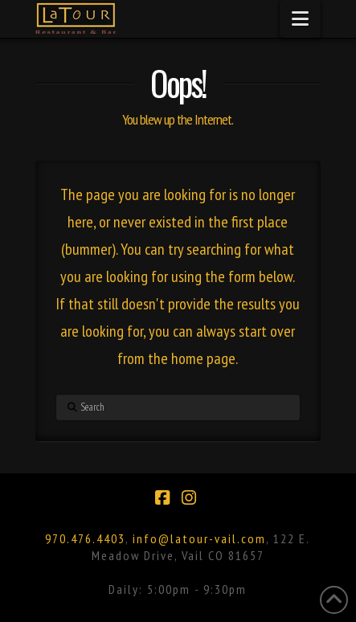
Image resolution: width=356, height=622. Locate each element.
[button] (300, 19)
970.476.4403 (85, 538)
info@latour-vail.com (199, 538)
